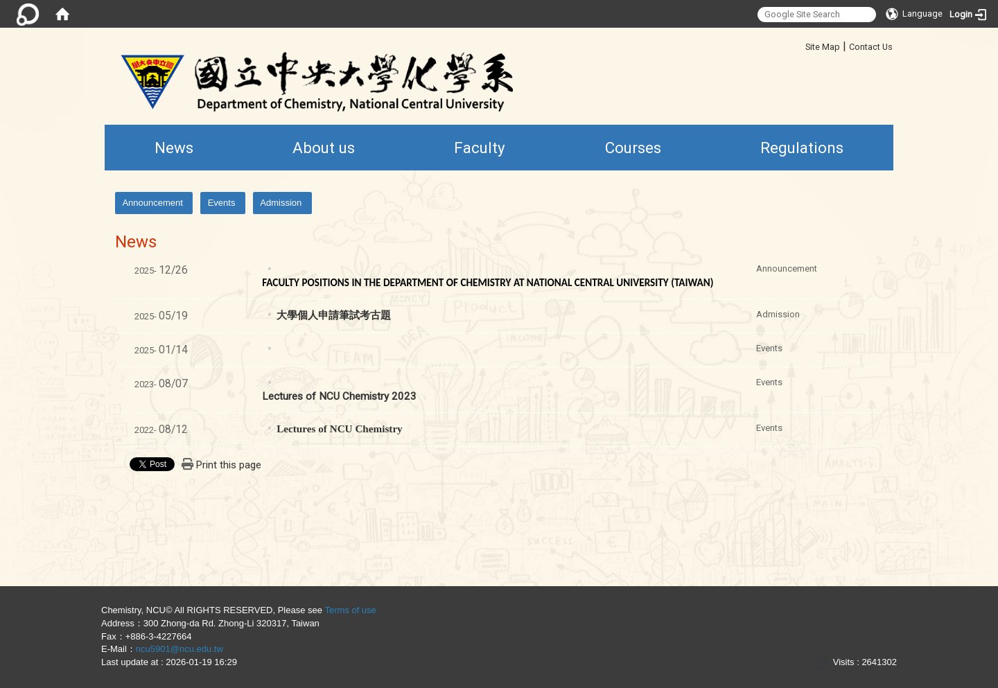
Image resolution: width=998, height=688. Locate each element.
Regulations (801, 148)
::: (800, 44)
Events (222, 202)
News (174, 148)
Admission (280, 202)
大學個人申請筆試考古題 (334, 315)
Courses (633, 148)
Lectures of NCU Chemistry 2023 (339, 396)
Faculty (479, 148)
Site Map (822, 47)
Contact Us (871, 47)
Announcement (152, 202)
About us (323, 148)
